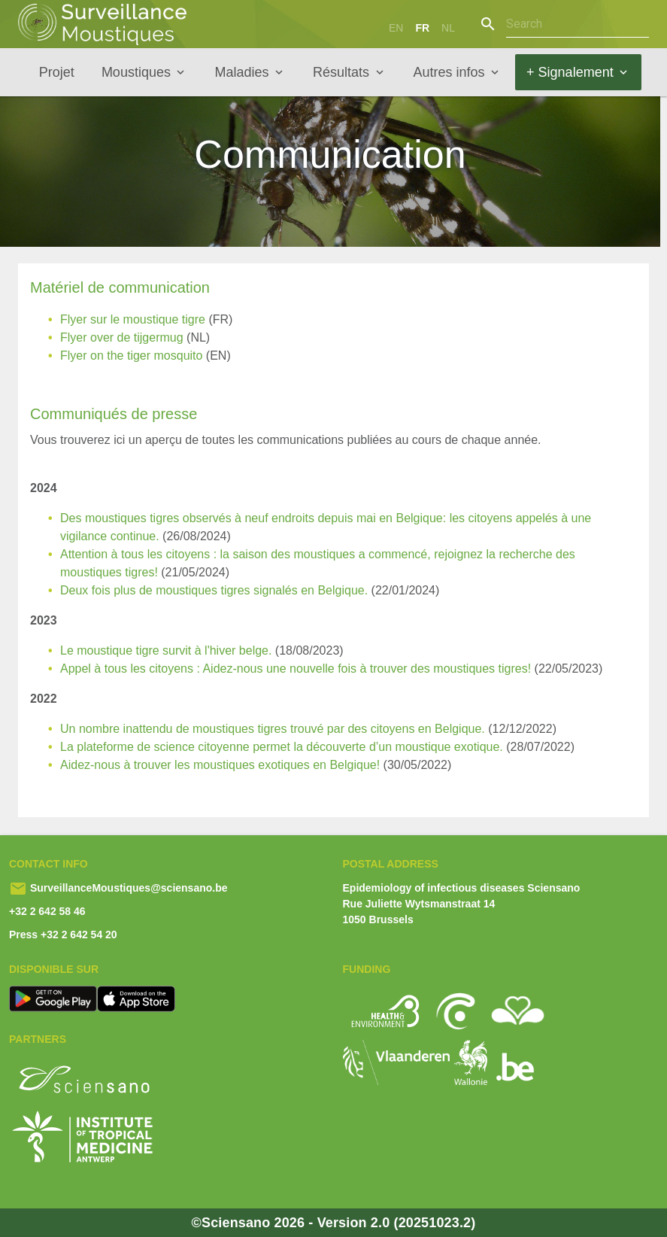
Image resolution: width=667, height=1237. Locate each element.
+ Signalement (570, 72)
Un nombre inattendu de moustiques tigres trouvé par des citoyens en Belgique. (272, 728)
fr (422, 28)
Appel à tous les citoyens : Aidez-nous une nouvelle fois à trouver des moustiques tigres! (295, 668)
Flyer (73, 319)
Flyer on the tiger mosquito (131, 355)
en (396, 28)
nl (448, 28)
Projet (56, 72)
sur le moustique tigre (148, 319)
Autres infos (449, 72)
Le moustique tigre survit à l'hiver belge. (165, 650)
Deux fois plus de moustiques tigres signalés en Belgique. (214, 590)
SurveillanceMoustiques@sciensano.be (127, 888)
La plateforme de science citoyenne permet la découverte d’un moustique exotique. (281, 746)
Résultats (341, 72)
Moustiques (136, 72)
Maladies (241, 72)
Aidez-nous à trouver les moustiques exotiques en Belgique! (220, 764)
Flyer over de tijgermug (121, 337)
